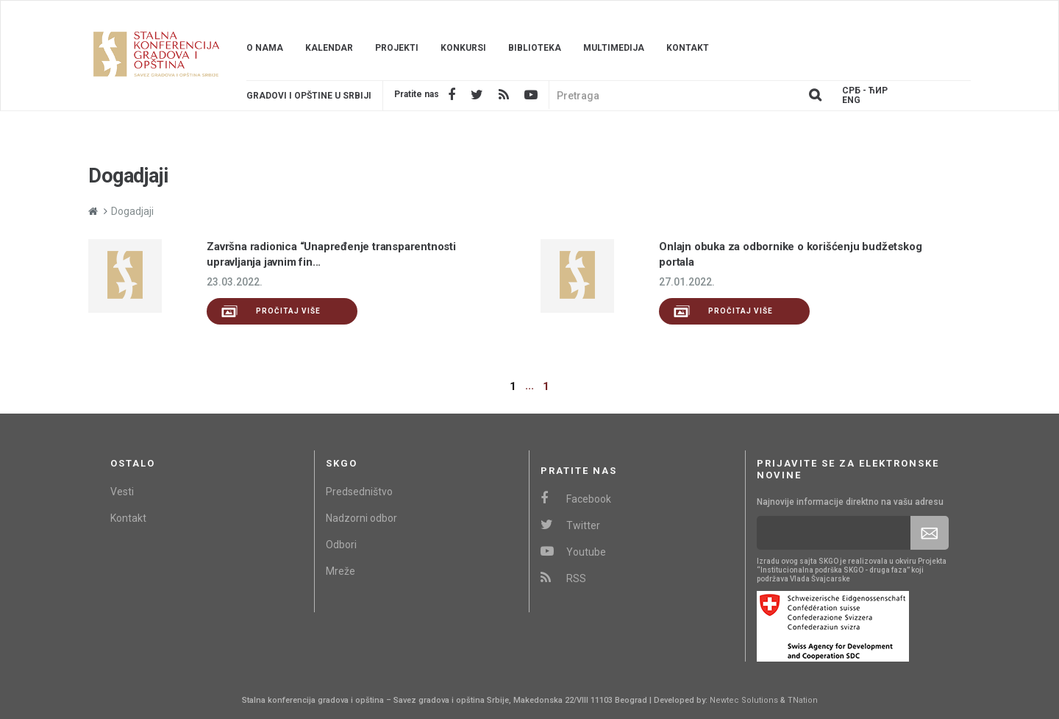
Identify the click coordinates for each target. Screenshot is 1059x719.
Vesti (122, 491)
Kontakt (687, 48)
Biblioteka (534, 48)
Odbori (341, 544)
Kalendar (329, 48)
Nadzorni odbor (361, 518)
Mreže (340, 571)
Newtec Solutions (744, 700)
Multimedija (613, 48)
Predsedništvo (359, 491)
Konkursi (463, 48)
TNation (803, 700)
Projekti (396, 48)
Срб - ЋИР (865, 91)
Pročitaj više (271, 311)
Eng (851, 100)
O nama (264, 48)
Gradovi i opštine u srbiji (308, 96)
